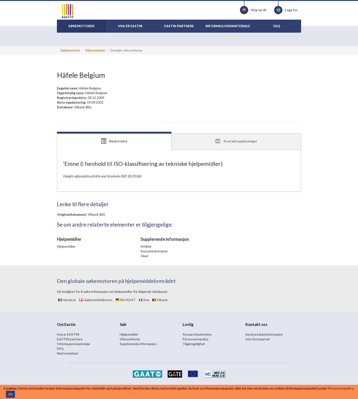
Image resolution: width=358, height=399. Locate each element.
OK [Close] (10, 394)
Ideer (145, 256)
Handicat (67, 300)
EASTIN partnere (70, 339)
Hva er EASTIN (68, 334)
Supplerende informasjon (138, 344)
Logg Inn (286, 10)
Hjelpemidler (66, 246)
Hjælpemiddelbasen (95, 300)
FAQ (60, 348)
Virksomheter (95, 50)
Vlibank (160, 300)
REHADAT (125, 300)
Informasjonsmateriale (73, 344)
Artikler (146, 246)
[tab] (114, 141)
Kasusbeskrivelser (154, 251)
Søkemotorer (70, 50)
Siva (144, 300)
